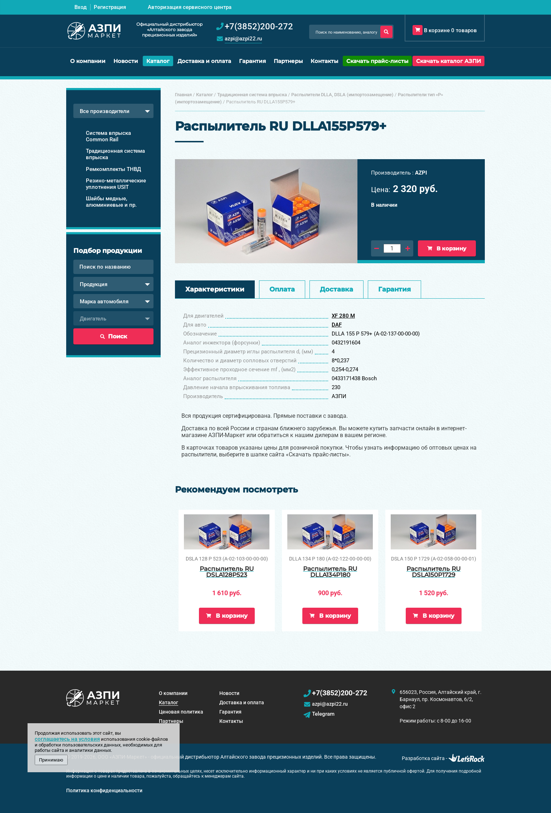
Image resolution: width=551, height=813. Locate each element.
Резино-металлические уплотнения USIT (116, 183)
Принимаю (51, 760)
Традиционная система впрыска (115, 154)
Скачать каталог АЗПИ (448, 61)
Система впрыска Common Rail (108, 136)
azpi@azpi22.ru (243, 38)
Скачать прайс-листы (377, 61)
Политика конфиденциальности (104, 790)
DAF (337, 325)
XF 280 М (343, 316)
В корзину (446, 248)
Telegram (323, 714)
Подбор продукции (107, 251)
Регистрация (110, 7)
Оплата (282, 289)
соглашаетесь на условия (67, 739)
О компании (88, 61)
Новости (125, 61)
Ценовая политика (181, 712)
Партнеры (288, 61)
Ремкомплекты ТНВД (113, 169)
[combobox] (113, 111)
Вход (80, 7)
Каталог (158, 61)
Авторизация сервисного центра (189, 7)
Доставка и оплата (204, 61)
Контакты (324, 61)
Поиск (113, 336)
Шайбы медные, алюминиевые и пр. (111, 201)
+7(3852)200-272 (339, 693)
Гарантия (252, 61)
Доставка (336, 289)
